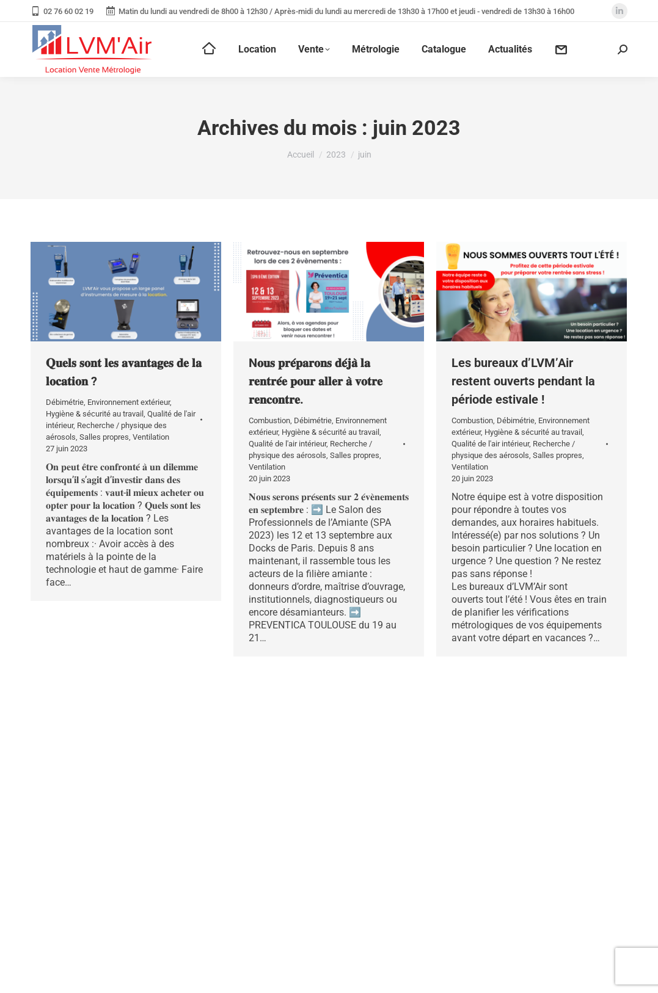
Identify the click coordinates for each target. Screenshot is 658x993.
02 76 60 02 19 (62, 11)
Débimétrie (65, 402)
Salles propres (104, 437)
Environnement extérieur (128, 402)
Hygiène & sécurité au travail (95, 413)
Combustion (269, 420)
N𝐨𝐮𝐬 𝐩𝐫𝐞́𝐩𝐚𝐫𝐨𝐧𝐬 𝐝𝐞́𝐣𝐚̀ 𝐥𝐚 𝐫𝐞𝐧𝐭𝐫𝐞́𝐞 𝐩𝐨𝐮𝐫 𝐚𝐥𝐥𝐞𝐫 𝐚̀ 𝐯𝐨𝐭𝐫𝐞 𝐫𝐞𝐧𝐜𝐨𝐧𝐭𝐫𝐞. (315, 381)
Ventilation (151, 437)
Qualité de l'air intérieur (287, 443)
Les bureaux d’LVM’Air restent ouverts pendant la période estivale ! (523, 381)
